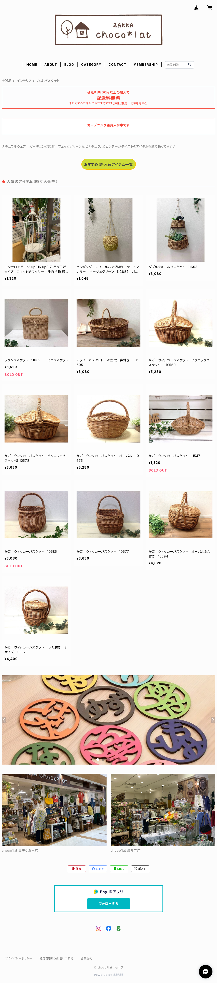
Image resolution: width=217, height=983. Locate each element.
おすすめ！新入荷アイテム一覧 (108, 164)
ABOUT (50, 64)
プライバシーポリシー (18, 958)
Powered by (108, 974)
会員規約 (86, 958)
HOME (31, 64)
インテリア (24, 81)
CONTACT (117, 64)
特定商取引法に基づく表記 (57, 958)
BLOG (69, 64)
